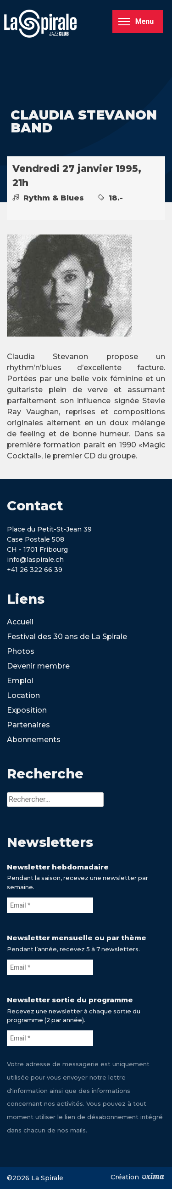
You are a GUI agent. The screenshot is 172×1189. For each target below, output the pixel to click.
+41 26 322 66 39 (34, 570)
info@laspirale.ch (35, 559)
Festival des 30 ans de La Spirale (67, 636)
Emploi (20, 680)
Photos (20, 651)
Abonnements (34, 739)
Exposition (27, 710)
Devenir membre (38, 666)
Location (23, 695)
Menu (136, 21)
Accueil (20, 621)
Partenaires (28, 724)
